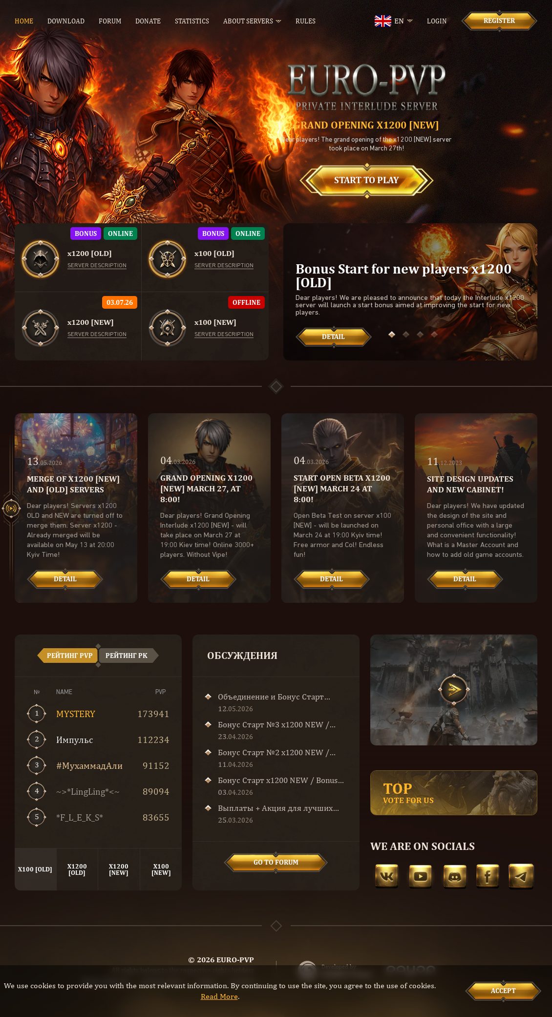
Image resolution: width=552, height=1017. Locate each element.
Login (437, 21)
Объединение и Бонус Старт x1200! (271, 696)
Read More (219, 996)
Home (24, 21)
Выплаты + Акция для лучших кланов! (275, 808)
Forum (110, 21)
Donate (148, 21)
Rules (306, 21)
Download (66, 21)
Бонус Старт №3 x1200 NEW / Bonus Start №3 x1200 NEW (273, 724)
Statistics (192, 21)
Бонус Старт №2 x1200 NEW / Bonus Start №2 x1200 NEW (273, 752)
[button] (391, 334)
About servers (248, 21)
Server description (97, 266)
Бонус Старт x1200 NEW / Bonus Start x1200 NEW (278, 780)
